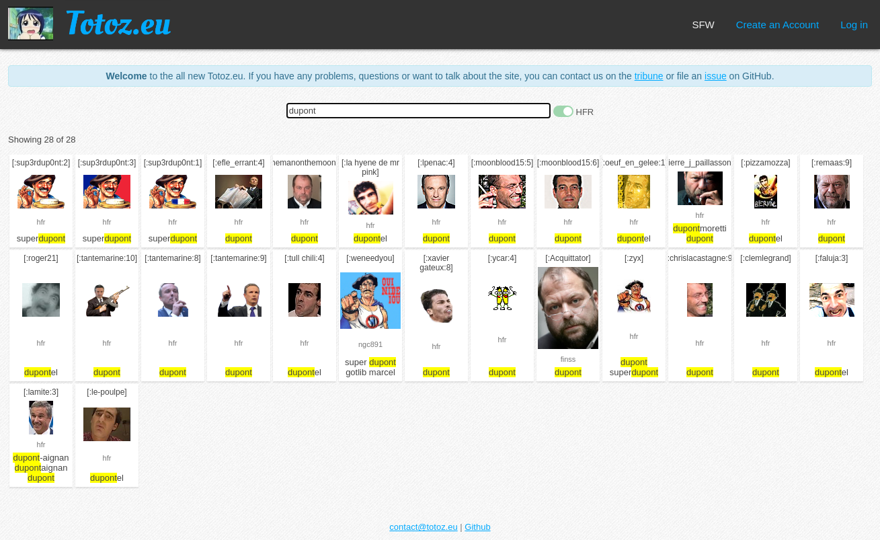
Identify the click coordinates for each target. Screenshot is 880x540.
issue (716, 76)
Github (477, 527)
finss (568, 359)
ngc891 (370, 344)
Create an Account (777, 24)
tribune (649, 76)
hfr (41, 222)
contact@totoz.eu (423, 527)
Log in (854, 24)
